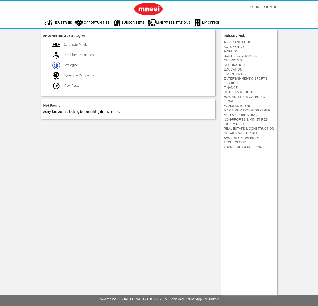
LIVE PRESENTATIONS (173, 22)
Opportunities (97, 22)
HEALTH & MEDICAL (239, 92)
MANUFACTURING (237, 106)
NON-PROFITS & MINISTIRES (246, 119)
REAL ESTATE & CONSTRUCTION (249, 128)
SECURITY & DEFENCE (241, 137)
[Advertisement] (249, 224)
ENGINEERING (235, 74)
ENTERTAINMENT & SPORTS (245, 78)
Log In (253, 7)
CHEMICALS (233, 60)
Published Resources (79, 55)
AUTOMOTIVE (234, 46)
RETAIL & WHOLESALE (241, 133)
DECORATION (234, 65)
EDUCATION (233, 69)
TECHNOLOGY (235, 142)
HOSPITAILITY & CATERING (244, 97)
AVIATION (231, 51)
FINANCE (231, 87)
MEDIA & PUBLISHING (240, 115)
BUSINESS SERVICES (240, 56)
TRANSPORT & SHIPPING (243, 147)
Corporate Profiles (76, 44)
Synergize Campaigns (79, 75)
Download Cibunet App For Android (194, 299)
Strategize (71, 65)
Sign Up (270, 7)
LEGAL (229, 101)
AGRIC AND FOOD (237, 42)
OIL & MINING (234, 124)
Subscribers (133, 22)
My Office (210, 22)
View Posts (71, 85)
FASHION (231, 83)
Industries (62, 22)
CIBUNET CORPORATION (136, 299)
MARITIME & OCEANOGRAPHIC (247, 110)
